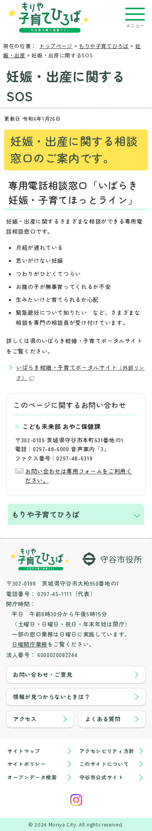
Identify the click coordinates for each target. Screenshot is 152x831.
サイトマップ (24, 751)
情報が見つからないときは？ (51, 697)
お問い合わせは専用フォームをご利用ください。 (78, 475)
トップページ (56, 46)
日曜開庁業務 (29, 644)
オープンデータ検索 (32, 777)
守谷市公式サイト (101, 777)
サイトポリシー (26, 764)
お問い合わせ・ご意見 (42, 674)
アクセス (25, 719)
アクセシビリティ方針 (107, 751)
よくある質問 (103, 719)
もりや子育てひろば (104, 46)
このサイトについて (104, 764)
